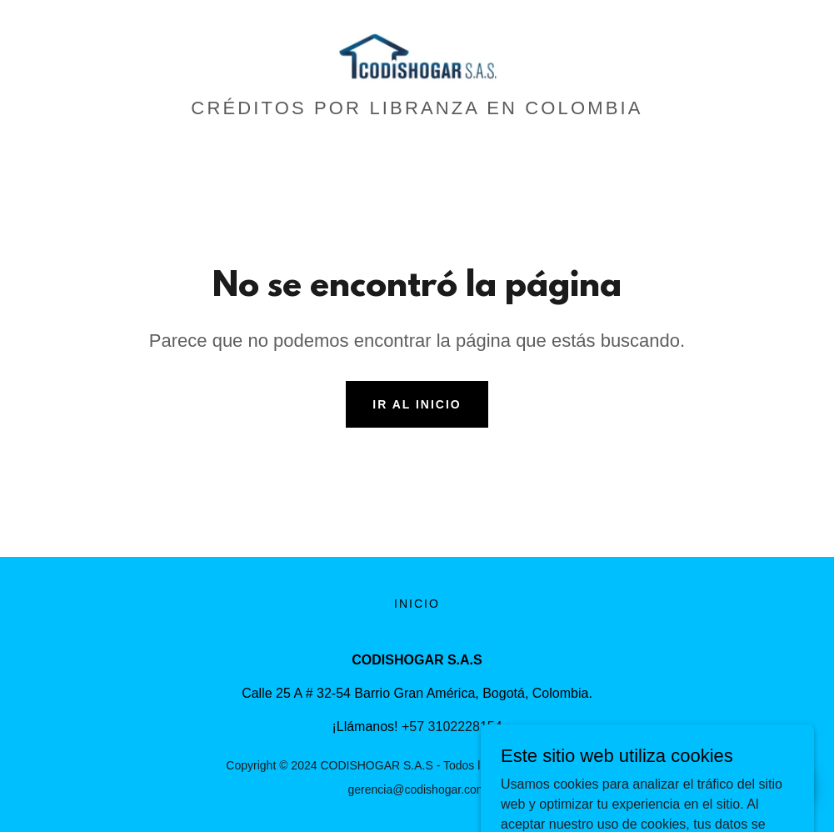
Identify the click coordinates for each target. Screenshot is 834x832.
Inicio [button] (417, 603)
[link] (417, 53)
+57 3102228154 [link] (452, 726)
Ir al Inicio (416, 404)
